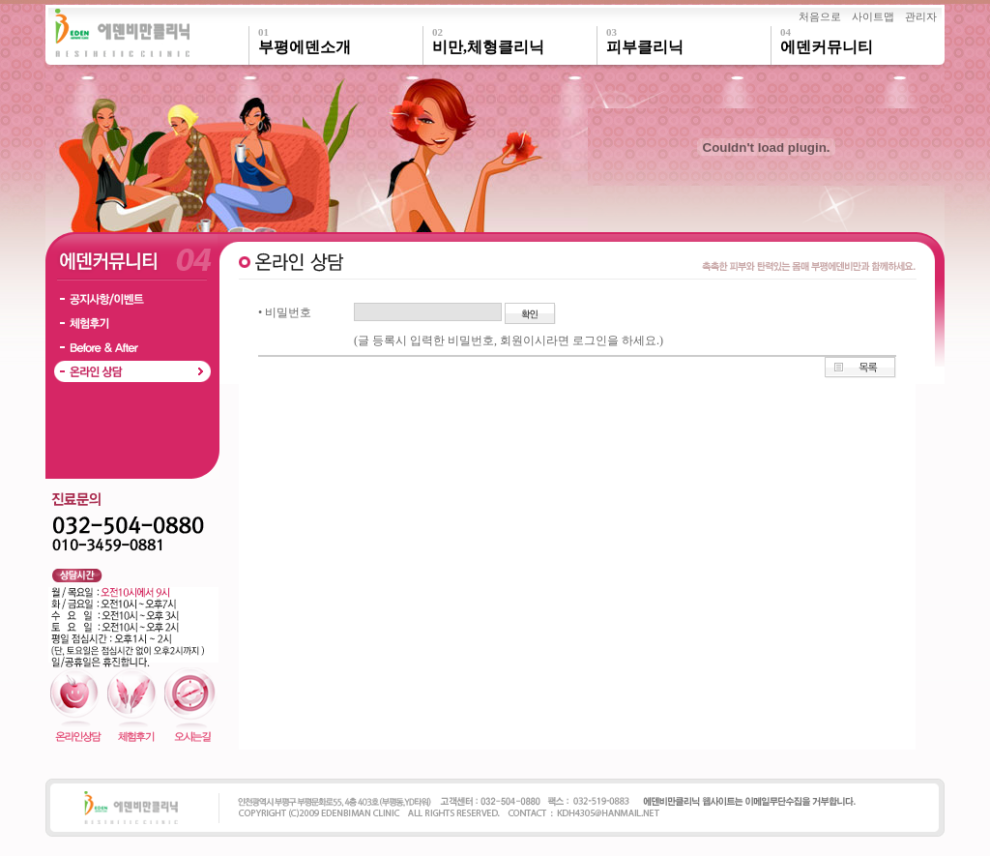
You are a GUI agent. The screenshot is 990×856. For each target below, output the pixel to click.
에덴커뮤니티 (862, 40)
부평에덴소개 (340, 40)
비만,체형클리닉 (514, 40)
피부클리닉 (688, 40)
